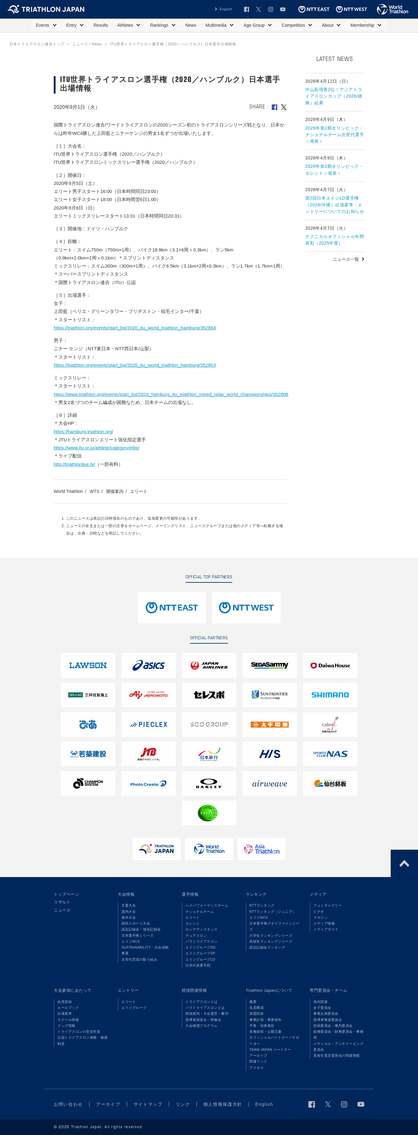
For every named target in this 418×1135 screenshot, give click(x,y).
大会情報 (126, 894)
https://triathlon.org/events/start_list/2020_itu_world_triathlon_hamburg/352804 (135, 327)
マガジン (320, 917)
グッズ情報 (66, 1025)
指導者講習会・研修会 (203, 1020)
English (226, 9)
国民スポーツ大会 (135, 923)
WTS (94, 491)
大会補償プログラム (201, 1025)
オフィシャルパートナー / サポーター (274, 1040)
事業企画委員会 (325, 1013)
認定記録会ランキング (267, 947)
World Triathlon (68, 491)
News (190, 25)
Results (100, 25)
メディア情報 (324, 923)
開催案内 (115, 491)
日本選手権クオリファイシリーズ (274, 926)
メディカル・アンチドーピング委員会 (338, 1046)
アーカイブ (258, 1055)
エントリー (128, 990)
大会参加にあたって (73, 990)
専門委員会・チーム (329, 990)
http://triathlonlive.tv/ (74, 464)
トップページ (66, 894)
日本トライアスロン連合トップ (37, 44)
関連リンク (258, 1061)
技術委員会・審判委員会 (333, 1025)
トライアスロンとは (201, 1002)
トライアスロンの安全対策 (78, 1031)
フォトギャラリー (327, 905)
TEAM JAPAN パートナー (270, 1049)
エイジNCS (130, 941)
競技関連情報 (194, 990)
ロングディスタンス (201, 929)
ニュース (62, 910)
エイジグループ (134, 1007)
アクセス (256, 1067)
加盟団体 (256, 1013)
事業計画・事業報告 (265, 1020)
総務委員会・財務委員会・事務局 (338, 1034)
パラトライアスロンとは (205, 1007)
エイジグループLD (200, 959)
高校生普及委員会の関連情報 (336, 1055)
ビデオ (318, 911)
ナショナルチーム (199, 911)
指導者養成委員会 (327, 1020)
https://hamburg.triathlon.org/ (83, 431)
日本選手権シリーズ (137, 935)
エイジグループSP (200, 953)
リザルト (62, 902)
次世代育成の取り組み (139, 959)
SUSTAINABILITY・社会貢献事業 (145, 950)
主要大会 (128, 905)
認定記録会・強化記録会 (141, 929)
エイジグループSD (200, 947)
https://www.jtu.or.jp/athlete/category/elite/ (96, 447)
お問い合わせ (68, 1104)
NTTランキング (262, 905)
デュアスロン (196, 935)
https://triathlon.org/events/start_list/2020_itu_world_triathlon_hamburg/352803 (135, 365)
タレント (192, 923)
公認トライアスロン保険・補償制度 (82, 1040)
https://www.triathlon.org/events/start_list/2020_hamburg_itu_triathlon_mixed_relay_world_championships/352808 (171, 394)
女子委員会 (322, 1007)
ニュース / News (87, 44)
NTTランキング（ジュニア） (272, 911)
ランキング (256, 894)
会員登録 (64, 1002)
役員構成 (256, 1007)
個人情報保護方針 (222, 1104)
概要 (253, 1002)
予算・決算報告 (262, 1025)
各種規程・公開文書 (265, 1031)
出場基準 (64, 1013)
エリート (139, 491)
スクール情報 (68, 1020)
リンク (183, 1104)
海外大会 (128, 917)
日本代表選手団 (198, 965)
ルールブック (68, 1007)
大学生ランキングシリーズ (270, 935)
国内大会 (128, 911)
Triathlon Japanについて (269, 990)
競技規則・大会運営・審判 (206, 1013)
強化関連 (320, 1002)
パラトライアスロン (201, 941)
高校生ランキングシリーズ (270, 941)
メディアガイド (325, 929)
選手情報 (190, 894)
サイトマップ (148, 1104)
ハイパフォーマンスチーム (206, 905)
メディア (318, 894)
